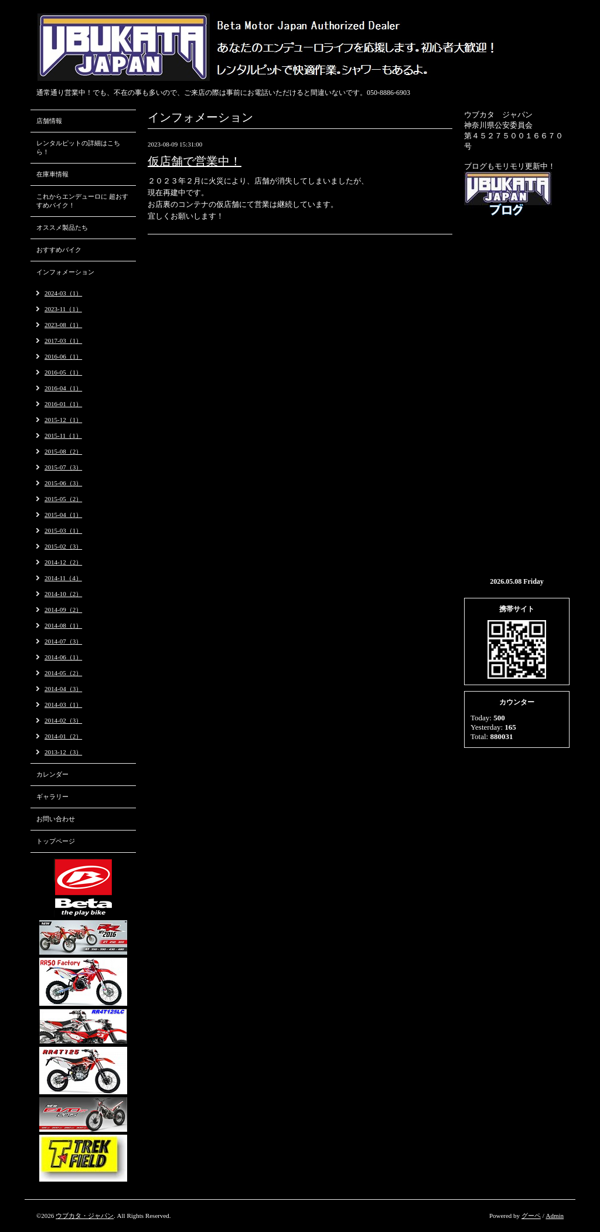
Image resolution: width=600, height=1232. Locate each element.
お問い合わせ (55, 818)
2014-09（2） (63, 609)
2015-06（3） (63, 482)
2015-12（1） (63, 419)
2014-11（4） (63, 577)
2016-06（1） (63, 356)
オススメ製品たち (62, 227)
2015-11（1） (63, 435)
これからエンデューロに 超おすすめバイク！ (82, 201)
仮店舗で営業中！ (194, 161)
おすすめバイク (58, 249)
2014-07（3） (63, 641)
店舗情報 (49, 120)
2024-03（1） (63, 293)
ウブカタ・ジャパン (85, 1215)
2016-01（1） (63, 403)
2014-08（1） (63, 625)
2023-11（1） (63, 308)
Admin (555, 1215)
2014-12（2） (63, 562)
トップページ (55, 841)
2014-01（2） (63, 736)
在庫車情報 (52, 174)
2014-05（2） (63, 672)
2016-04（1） (63, 388)
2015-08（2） (63, 451)
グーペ (531, 1215)
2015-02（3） (63, 546)
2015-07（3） (63, 467)
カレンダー (52, 774)
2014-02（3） (63, 720)
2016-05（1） (63, 372)
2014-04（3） (63, 688)
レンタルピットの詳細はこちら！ (78, 147)
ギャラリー (52, 796)
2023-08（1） (63, 324)
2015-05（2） (63, 498)
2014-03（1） (63, 704)
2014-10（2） (63, 593)
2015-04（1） (63, 514)
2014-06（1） (63, 657)
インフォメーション (65, 271)
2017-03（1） (63, 340)
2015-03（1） (63, 530)
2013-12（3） (63, 751)
